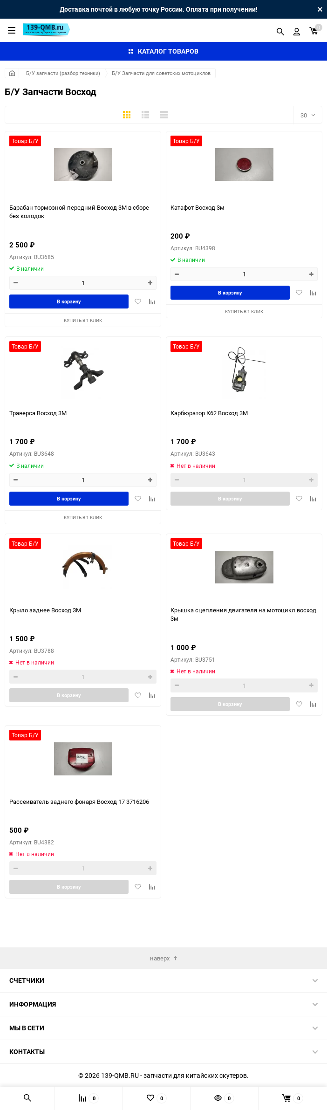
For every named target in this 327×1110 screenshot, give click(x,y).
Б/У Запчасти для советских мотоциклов (161, 72)
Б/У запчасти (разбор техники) (63, 72)
